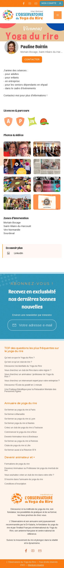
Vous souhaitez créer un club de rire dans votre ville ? (29, 475)
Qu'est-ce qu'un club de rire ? (18, 362)
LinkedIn (18, 253)
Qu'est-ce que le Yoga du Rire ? (19, 357)
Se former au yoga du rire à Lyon (19, 419)
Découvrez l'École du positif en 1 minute (23, 385)
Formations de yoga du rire (17, 464)
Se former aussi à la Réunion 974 (20, 450)
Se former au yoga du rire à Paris (19, 410)
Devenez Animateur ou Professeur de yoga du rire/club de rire (31, 469)
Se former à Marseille (14, 414)
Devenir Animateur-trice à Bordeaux (21, 436)
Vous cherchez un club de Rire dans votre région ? (27, 370)
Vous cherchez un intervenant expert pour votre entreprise (31, 380)
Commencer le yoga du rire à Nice (20, 432)
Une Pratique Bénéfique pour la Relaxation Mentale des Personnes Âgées (30, 390)
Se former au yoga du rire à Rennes (21, 441)
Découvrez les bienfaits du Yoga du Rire (23, 366)
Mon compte (51, 3)
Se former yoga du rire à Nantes (19, 423)
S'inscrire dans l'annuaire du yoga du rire (23, 479)
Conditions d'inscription (15, 484)
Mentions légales (36, 565)
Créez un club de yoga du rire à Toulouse (23, 427)
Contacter (32, 59)
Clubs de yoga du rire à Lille (17, 445)
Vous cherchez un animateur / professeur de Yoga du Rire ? (29, 375)
